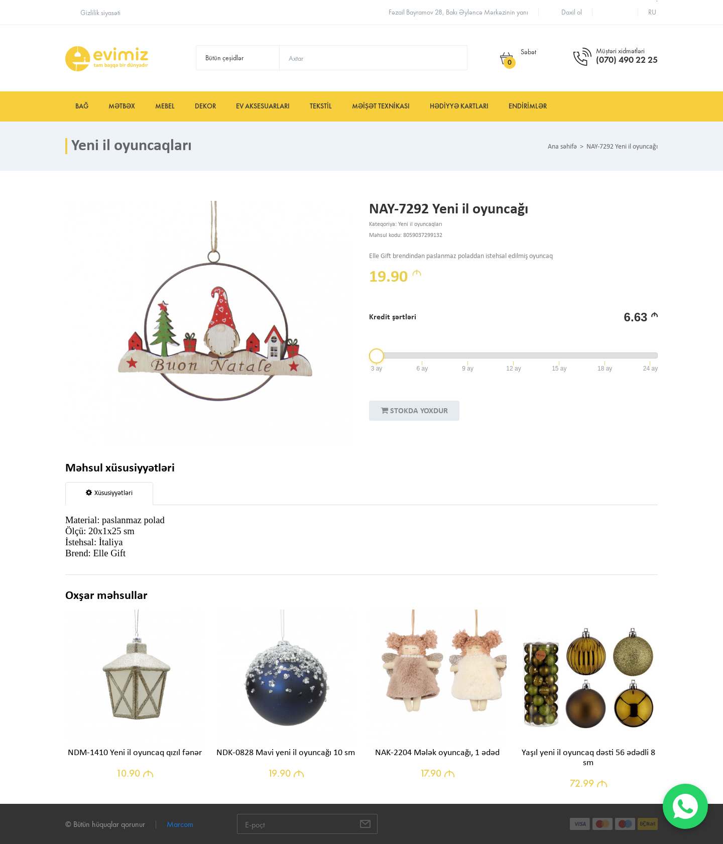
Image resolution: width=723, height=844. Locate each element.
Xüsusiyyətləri (109, 493)
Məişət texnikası (381, 106)
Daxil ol (571, 12)
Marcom (180, 824)
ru (652, 12)
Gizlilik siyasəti (100, 13)
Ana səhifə (562, 147)
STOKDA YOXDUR (414, 410)
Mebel (165, 106)
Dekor (205, 106)
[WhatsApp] (685, 806)
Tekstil (321, 106)
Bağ (81, 106)
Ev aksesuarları (263, 106)
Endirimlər (528, 106)
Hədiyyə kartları (459, 106)
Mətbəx (121, 106)
